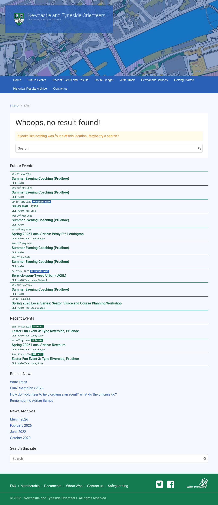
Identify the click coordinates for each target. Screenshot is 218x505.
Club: (18, 183)
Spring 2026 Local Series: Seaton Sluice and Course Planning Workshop (67, 303)
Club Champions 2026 (26, 388)
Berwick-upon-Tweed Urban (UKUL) (39, 276)
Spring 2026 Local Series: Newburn (39, 345)
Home (17, 80)
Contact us (60, 88)
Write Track (127, 80)
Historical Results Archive (30, 88)
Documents (53, 486)
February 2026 (21, 426)
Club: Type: (24, 211)
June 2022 (18, 432)
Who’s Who (74, 486)
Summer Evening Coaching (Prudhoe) (40, 178)
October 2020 (20, 438)
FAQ (13, 486)
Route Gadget (104, 80)
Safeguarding (118, 486)
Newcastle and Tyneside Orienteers (66, 15)
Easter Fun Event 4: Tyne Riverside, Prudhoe (45, 331)
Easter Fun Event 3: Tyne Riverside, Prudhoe (45, 359)
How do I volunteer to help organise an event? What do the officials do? (63, 394)
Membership (30, 486)
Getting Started (184, 80)
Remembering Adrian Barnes (31, 401)
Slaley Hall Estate (25, 206)
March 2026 (19, 419)
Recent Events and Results (71, 80)
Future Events (36, 80)
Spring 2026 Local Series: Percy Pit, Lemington (48, 234)
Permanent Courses (154, 80)
